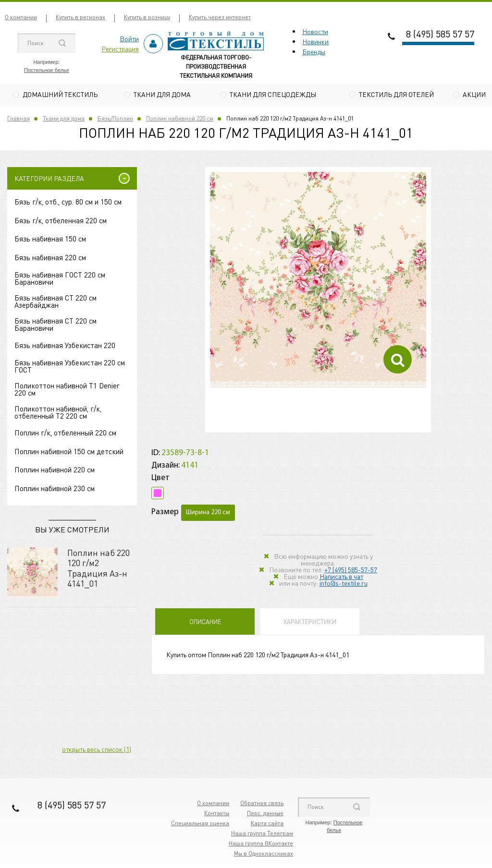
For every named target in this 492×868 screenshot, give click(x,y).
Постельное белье (46, 70)
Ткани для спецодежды (273, 94)
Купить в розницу (147, 17)
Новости (315, 31)
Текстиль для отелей (396, 94)
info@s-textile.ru (344, 584)
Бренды (313, 51)
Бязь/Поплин (115, 119)
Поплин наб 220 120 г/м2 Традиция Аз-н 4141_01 (98, 569)
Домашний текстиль (60, 94)
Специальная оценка (200, 824)
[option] (318, 281)
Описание (205, 623)
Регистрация (120, 48)
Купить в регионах (80, 17)
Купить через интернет (220, 17)
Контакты (216, 814)
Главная (18, 119)
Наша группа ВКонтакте (261, 844)
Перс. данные (265, 814)
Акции (474, 94)
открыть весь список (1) (96, 750)
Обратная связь (261, 804)
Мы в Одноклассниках (263, 854)
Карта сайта (267, 824)
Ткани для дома (162, 94)
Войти (129, 38)
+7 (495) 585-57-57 (350, 571)
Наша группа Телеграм (262, 834)
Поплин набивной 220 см (179, 119)
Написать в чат (341, 577)
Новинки (315, 41)
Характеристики (309, 623)
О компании (21, 17)
